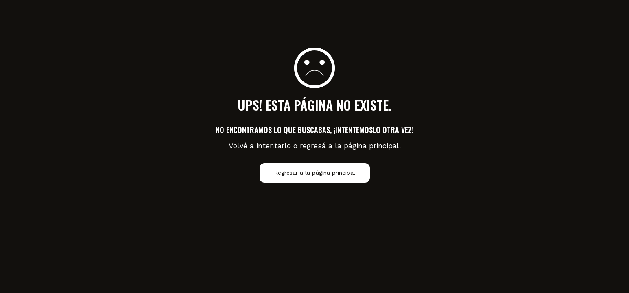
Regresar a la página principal (315, 173)
